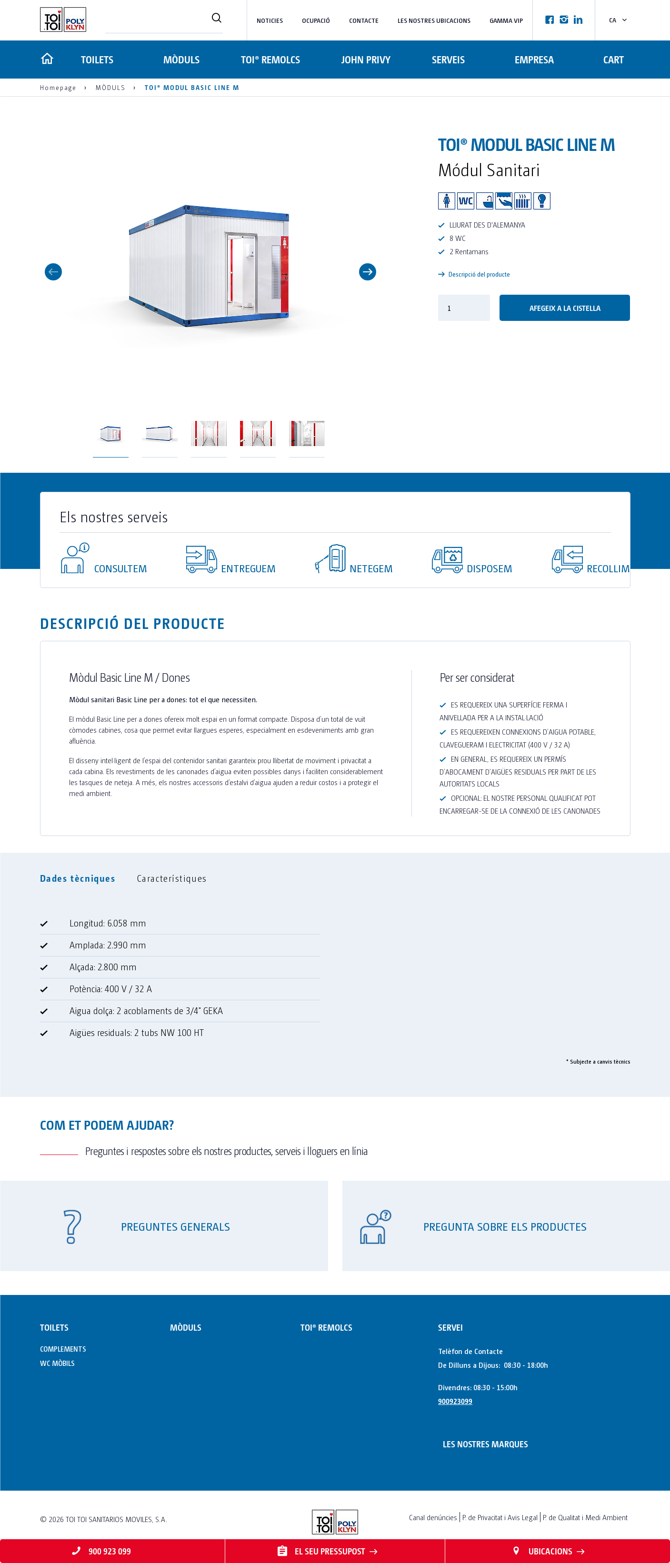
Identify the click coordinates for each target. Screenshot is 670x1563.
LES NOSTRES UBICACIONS (434, 20)
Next (367, 271)
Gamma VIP (506, 20)
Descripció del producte (474, 274)
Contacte (364, 20)
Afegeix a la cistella (565, 308)
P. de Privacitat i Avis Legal (500, 1517)
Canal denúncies (433, 1517)
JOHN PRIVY (364, 59)
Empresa (532, 59)
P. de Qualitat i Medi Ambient (585, 1517)
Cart (613, 59)
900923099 (455, 1401)
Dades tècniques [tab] (78, 878)
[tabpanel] (335, 982)
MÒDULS (182, 59)
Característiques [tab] (172, 878)
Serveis (446, 59)
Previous (53, 271)
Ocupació (316, 20)
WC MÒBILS (57, 1362)
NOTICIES (270, 20)
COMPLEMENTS (63, 1348)
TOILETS (96, 59)
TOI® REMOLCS (270, 59)
